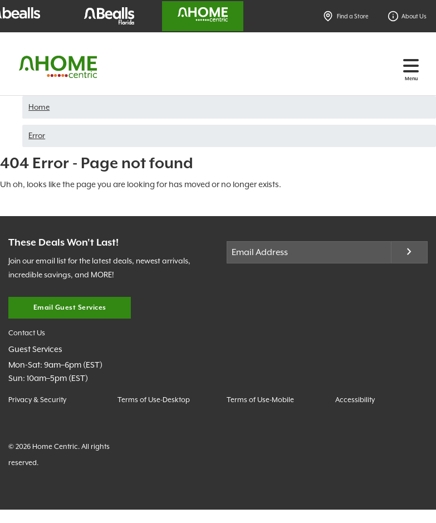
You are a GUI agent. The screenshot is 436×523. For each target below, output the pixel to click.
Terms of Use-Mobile (260, 399)
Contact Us (26, 333)
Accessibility (355, 399)
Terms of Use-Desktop (153, 399)
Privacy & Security (37, 399)
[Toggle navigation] (410, 65)
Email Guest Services (69, 308)
